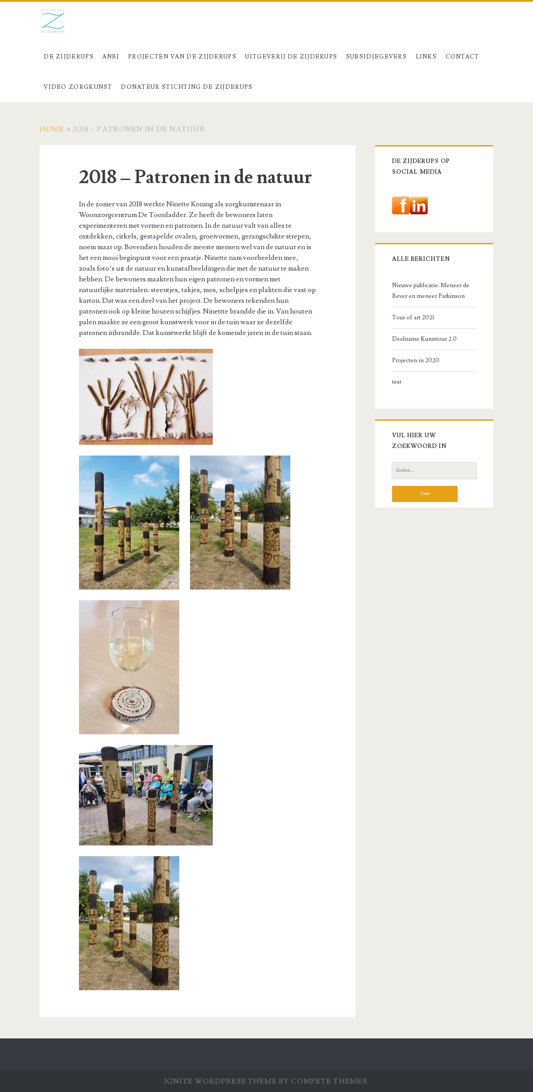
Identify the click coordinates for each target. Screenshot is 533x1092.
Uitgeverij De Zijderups (291, 56)
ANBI (110, 56)
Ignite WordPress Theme (220, 1081)
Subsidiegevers (376, 56)
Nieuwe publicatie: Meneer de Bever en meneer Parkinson (430, 291)
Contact (462, 56)
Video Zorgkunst (78, 87)
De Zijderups (69, 56)
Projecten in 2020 (415, 360)
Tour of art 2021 (413, 317)
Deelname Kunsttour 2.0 (424, 339)
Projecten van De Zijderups (182, 56)
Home (52, 129)
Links (426, 56)
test (396, 381)
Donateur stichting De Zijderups (186, 87)
